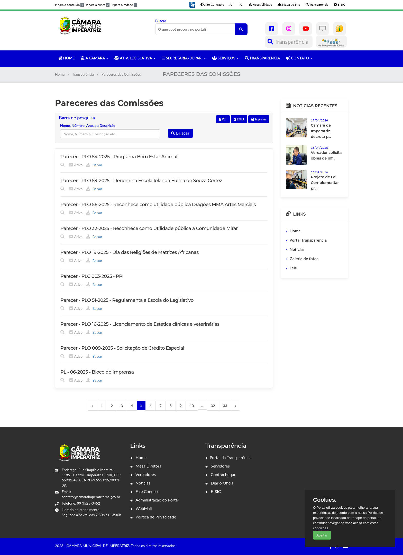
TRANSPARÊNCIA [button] (262, 58)
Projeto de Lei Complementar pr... (325, 183)
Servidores (217, 465)
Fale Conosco (145, 491)
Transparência (289, 41)
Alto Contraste (212, 4)
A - (242, 4)
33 (225, 405)
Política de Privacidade (153, 516)
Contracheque (220, 474)
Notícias (140, 482)
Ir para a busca (97, 5)
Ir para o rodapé (124, 5)
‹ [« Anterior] (92, 405)
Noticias (297, 249)
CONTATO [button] (299, 58)
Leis (293, 267)
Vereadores (143, 474)
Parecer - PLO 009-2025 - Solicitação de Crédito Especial (122, 348)
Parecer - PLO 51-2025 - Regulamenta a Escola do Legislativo (127, 300)
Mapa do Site (289, 4)
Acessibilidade (260, 4)
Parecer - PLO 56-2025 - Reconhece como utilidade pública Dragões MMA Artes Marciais (158, 204)
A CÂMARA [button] (94, 58)
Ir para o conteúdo (69, 5)
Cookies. (325, 500)
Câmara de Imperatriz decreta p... (321, 131)
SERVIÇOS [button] (225, 58)
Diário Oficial (219, 482)
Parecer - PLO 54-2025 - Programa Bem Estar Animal (118, 157)
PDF (223, 119)
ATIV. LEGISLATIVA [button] (134, 58)
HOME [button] (66, 58)
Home (60, 74)
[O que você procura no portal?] (241, 29)
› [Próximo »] (235, 405)
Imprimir (258, 119)
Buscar (201, 27)
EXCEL (239, 119)
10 (192, 405)
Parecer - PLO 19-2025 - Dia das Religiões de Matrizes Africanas (129, 252)
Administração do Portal (154, 499)
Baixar (94, 165)
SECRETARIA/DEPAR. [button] (184, 58)
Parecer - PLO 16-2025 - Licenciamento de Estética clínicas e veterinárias (139, 324)
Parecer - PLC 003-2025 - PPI (91, 276)
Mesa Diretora (145, 465)
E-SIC (213, 491)
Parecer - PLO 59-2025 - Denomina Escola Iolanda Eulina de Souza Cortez (141, 180)
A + (232, 4)
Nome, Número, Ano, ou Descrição (87, 125)
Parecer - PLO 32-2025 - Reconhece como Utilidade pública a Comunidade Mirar (149, 228)
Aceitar (322, 535)
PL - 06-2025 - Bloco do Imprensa (97, 372)
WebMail (141, 508)
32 (213, 405)
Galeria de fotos (304, 258)
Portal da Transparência (228, 457)
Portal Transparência (308, 239)
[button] (192, 4)
